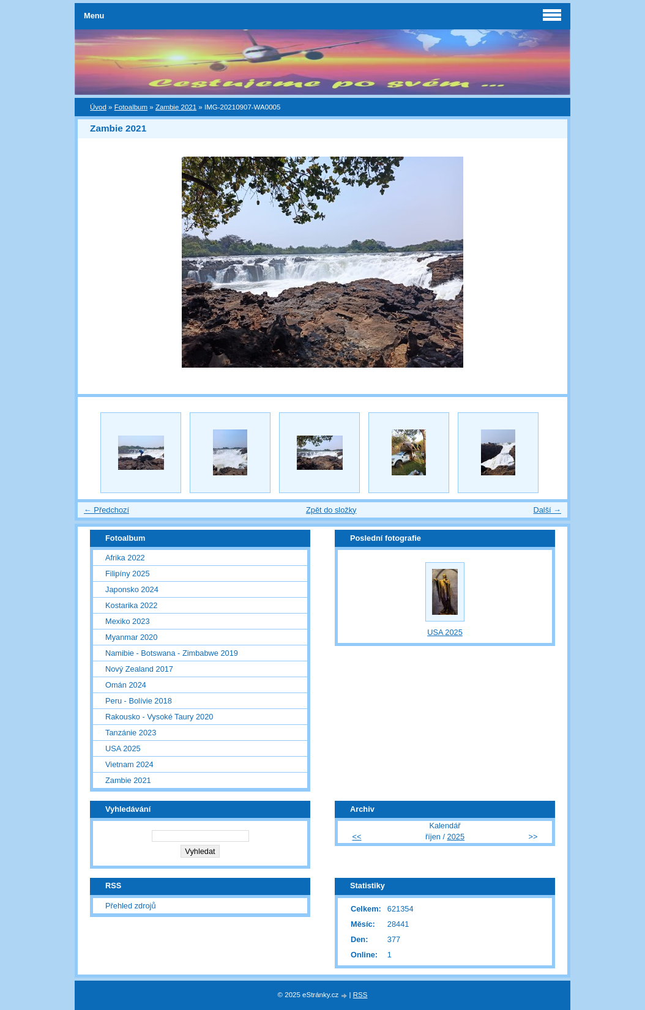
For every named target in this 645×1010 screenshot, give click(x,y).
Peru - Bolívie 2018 (138, 700)
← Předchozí (106, 509)
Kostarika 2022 (131, 605)
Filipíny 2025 (127, 573)
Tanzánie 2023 (130, 732)
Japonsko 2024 (131, 589)
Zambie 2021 (175, 107)
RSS (360, 994)
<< (357, 836)
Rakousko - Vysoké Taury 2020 (159, 716)
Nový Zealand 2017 (139, 669)
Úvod (98, 107)
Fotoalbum (130, 107)
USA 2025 (123, 748)
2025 (455, 836)
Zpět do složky (331, 509)
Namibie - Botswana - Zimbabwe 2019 (171, 653)
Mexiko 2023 (127, 621)
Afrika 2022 (125, 557)
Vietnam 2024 (129, 764)
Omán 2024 (125, 684)
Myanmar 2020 (131, 637)
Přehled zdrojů (130, 905)
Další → (547, 509)
